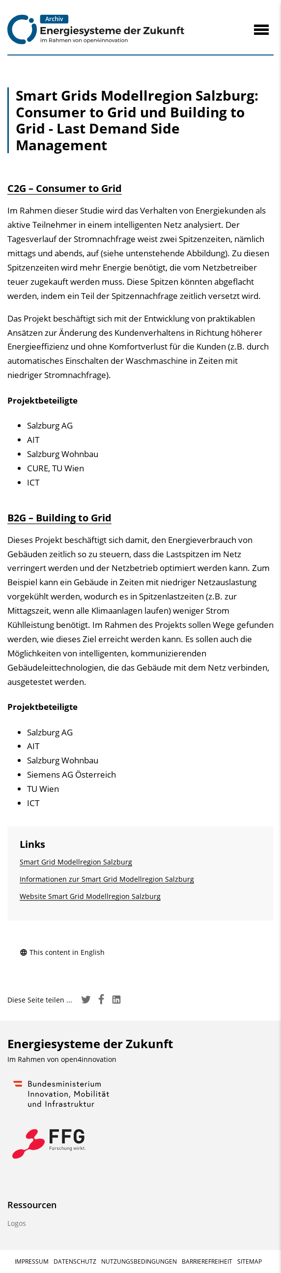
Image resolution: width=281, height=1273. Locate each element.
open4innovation (88, 1059)
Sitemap (249, 1261)
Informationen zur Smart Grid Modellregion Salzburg (107, 879)
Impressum (32, 1261)
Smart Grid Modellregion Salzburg (76, 862)
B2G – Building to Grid (59, 517)
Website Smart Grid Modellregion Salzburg (90, 896)
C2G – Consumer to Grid (64, 188)
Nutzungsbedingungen (139, 1261)
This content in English (62, 952)
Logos (16, 1223)
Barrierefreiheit (207, 1261)
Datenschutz (75, 1261)
